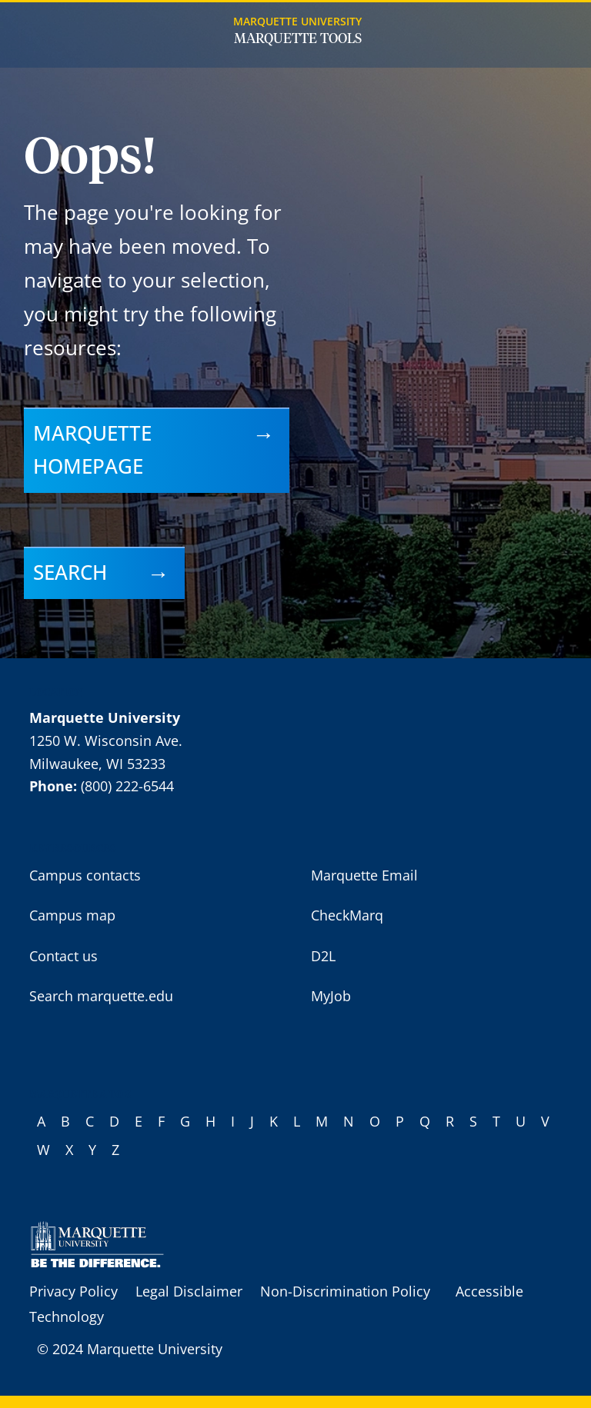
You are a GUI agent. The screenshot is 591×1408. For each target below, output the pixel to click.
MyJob (331, 996)
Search (70, 572)
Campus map (72, 915)
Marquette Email (364, 875)
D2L (323, 956)
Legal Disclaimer (188, 1291)
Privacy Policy (73, 1291)
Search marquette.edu (101, 996)
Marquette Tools (298, 39)
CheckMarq (347, 915)
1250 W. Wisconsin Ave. (105, 740)
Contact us (63, 956)
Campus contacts (85, 875)
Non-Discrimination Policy (345, 1291)
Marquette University (297, 21)
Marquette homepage (92, 450)
